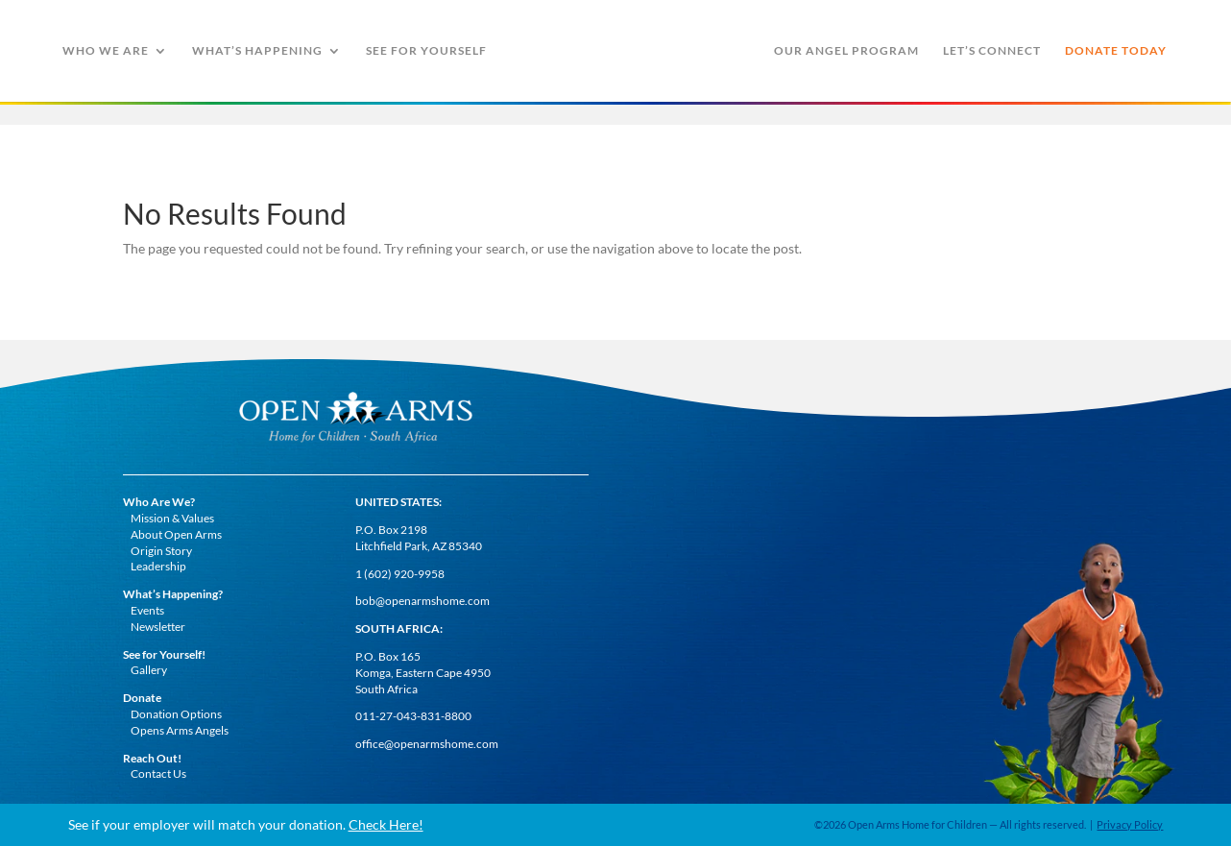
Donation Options (176, 714)
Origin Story (161, 551)
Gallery (149, 670)
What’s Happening (257, 50)
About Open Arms (176, 534)
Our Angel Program (846, 50)
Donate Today (1116, 50)
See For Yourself (426, 50)
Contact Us (158, 773)
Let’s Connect (992, 50)
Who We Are (105, 50)
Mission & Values (172, 518)
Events (147, 610)
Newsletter (158, 626)
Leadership (158, 566)
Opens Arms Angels (180, 730)
